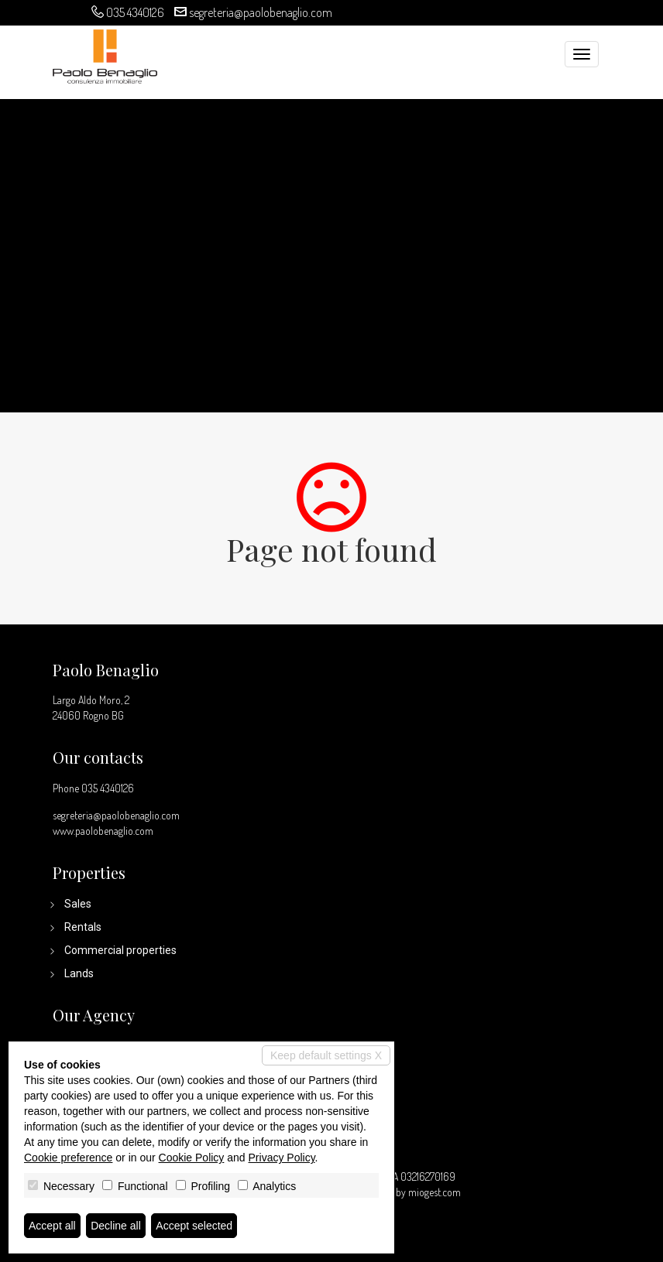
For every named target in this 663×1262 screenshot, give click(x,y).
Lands (79, 973)
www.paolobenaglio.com (103, 830)
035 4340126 (135, 12)
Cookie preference (68, 1157)
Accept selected (194, 1225)
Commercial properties (120, 950)
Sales (77, 904)
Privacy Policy (282, 1157)
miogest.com (434, 1192)
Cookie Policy (192, 1157)
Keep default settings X (326, 1055)
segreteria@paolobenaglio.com (260, 12)
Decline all (116, 1225)
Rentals (82, 927)
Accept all (52, 1225)
